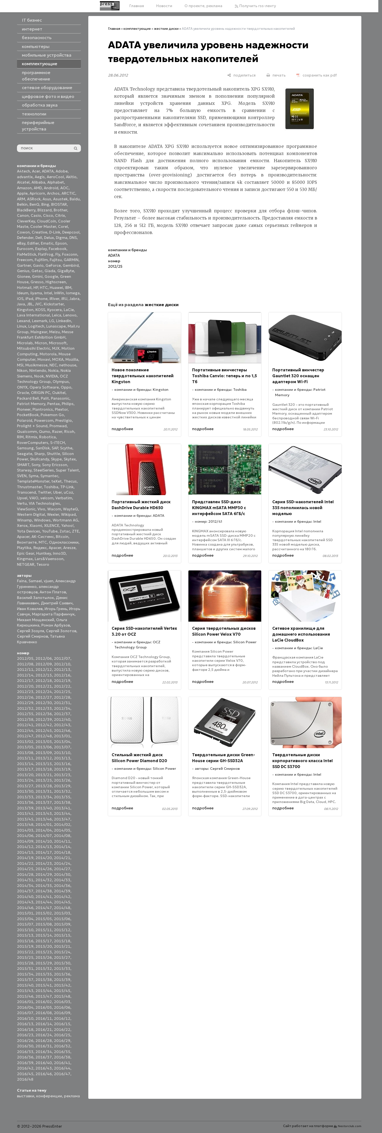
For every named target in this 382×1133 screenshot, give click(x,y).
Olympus (61, 381)
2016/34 (43, 1051)
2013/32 (62, 791)
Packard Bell (28, 398)
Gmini (37, 276)
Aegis (40, 176)
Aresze (69, 547)
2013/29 (62, 786)
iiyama (36, 293)
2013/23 (62, 774)
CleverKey (26, 221)
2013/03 (43, 741)
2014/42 (62, 896)
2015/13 (25, 935)
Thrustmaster (29, 487)
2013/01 (62, 736)
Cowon (23, 232)
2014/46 (25, 907)
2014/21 (62, 857)
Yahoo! (67, 525)
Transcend (26, 492)
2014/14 (62, 846)
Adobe (62, 171)
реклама (72, 1096)
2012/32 (25, 708)
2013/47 (62, 819)
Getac (37, 270)
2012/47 (25, 736)
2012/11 (25, 669)
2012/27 (43, 697)
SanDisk (43, 448)
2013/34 (43, 797)
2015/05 (43, 918)
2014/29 (43, 874)
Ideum (22, 293)
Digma (61, 237)
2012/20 (25, 686)
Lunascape (56, 326)
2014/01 (43, 824)
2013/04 (62, 741)
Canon (23, 215)
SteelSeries (43, 470)
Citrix (60, 215)
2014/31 (25, 880)
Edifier (33, 243)
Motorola (48, 354)
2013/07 (62, 747)
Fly (57, 254)
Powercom (43, 420)
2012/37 (62, 713)
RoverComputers (32, 442)
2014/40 (25, 896)
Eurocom (25, 248)
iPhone (41, 298)
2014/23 (43, 863)
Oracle (23, 392)
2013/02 (25, 741)
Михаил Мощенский (35, 619)
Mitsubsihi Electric (33, 348)
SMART (23, 464)
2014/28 (25, 874)
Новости (164, 5)
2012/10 (62, 664)
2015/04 (25, 918)
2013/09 (43, 752)
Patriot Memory (31, 403)
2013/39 (25, 808)
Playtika (24, 547)
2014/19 (25, 857)
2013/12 (43, 758)
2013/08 (25, 752)
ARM (21, 199)
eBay (21, 243)
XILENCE (51, 525)
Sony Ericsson (54, 464)
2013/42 (25, 813)
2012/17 (25, 680)
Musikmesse (36, 365)
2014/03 (25, 830)
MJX (56, 348)
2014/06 (25, 835)
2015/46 (25, 996)
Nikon (22, 370)
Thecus (70, 481)
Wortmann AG (65, 520)
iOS (20, 298)
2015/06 (62, 918)
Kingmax (25, 558)
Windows (42, 520)
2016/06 (62, 1007)
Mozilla (71, 359)
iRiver (54, 298)
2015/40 (25, 985)
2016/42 (25, 1068)
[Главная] (110, 6)
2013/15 (43, 763)
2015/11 (43, 930)
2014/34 (25, 885)
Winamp (24, 520)
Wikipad (68, 514)
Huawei (56, 287)
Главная (136, 5)
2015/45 (62, 990)
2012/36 (43, 713)
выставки (25, 1096)
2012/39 (43, 719)
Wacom (54, 509)
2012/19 (62, 680)
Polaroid (24, 420)
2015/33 (62, 968)
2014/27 (62, 868)
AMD (38, 188)
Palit (45, 398)
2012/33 (43, 708)
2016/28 (43, 1040)
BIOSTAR (59, 204)
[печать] (275, 75)
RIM (20, 437)
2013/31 (43, 791)
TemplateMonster (33, 481)
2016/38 (62, 1057)
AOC (64, 188)
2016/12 (62, 1018)
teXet (56, 481)
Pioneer (24, 409)
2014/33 (62, 880)
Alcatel (23, 182)
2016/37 (43, 1057)
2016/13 (25, 1024)
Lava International (33, 315)
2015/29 (43, 963)
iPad (29, 298)
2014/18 (62, 852)
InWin (59, 293)
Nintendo (37, 370)
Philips (68, 403)
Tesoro (42, 564)
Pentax (53, 403)
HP (35, 287)
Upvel (22, 498)
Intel (48, 293)
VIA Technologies (44, 503)
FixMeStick (26, 254)
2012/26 (25, 697)
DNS (73, 237)
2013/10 (62, 752)
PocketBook (28, 414)
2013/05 (25, 747)
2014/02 (62, 824)
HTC (44, 287)
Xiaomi (36, 525)
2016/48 (25, 1079)
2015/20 (43, 946)
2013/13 (62, 758)
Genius (23, 270)
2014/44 (43, 902)
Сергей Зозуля (30, 631)
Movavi (43, 359)
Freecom (25, 259)
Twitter (44, 492)
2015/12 (62, 930)
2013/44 (62, 813)
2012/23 (25, 691)
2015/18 (62, 941)
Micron (41, 343)
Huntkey (43, 553)
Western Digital (31, 514)
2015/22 (25, 952)
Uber (57, 492)
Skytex (70, 459)
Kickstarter (54, 304)
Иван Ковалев (30, 608)
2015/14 (43, 935)
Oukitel (58, 392)
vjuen (48, 581)
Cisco (48, 215)
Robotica (47, 437)
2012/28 (62, 697)
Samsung (25, 448)
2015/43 (25, 990)
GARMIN (71, 259)
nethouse (67, 365)
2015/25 (25, 957)
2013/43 (43, 813)
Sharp (39, 453)
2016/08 (43, 1012)
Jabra (74, 298)
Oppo (66, 387)
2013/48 (25, 824)
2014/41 (43, 896)
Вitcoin (62, 536)
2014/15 (25, 852)
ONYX (22, 387)
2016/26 (25, 1040)
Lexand (23, 320)
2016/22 (62, 1029)
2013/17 (25, 769)
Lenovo (69, 315)
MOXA (57, 359)
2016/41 (62, 1062)
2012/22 (62, 686)
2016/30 (25, 1046)
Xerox (22, 525)
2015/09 (62, 924)
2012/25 (62, 691)
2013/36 (25, 802)
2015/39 (62, 979)
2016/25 (62, 1035)
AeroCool (55, 176)
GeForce (53, 265)
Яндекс (40, 547)
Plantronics (42, 409)
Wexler (53, 514)
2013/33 (25, 797)
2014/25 (25, 868)
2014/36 (62, 885)
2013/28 (43, 786)
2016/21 (43, 1029)
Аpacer (23, 536)
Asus (47, 199)
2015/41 (43, 985)
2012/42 (43, 725)
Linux (21, 326)
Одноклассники (63, 542)
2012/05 (25, 658)
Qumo (44, 431)
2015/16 (25, 941)
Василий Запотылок (35, 597)
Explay (41, 248)
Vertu (22, 503)
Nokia (53, 370)
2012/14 (25, 675)
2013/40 (43, 808)
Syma (33, 475)
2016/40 (43, 1062)
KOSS (40, 309)
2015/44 (43, 990)
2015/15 (62, 935)
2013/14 (25, 763)
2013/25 (43, 780)
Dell (38, 237)
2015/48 (62, 996)
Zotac (65, 531)
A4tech (23, 171)
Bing (45, 204)
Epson (61, 243)
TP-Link (67, 487)
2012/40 (62, 719)
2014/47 (43, 907)
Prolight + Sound (32, 426)
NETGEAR (25, 564)
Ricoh (69, 431)
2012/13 (62, 669)
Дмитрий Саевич (57, 603)
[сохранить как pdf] (316, 75)
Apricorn (37, 193)
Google (51, 276)
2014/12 (25, 846)
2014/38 (43, 891)
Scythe (66, 448)
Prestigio (63, 420)
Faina (22, 581)
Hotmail (24, 287)
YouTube (50, 531)
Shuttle (53, 453)
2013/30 (25, 791)
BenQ (34, 204)
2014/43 (25, 902)
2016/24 (43, 1035)
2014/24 (62, 863)
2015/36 (62, 974)
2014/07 (43, 835)
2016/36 (25, 1057)
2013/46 (43, 819)
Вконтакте (27, 542)
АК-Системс (42, 536)
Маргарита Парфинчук (53, 614)
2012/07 (62, 658)
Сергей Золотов (61, 631)
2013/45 (25, 819)
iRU (64, 298)
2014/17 (43, 852)
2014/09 (25, 841)
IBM (68, 287)
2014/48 (62, 907)
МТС (43, 542)
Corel (63, 226)
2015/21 (62, 946)
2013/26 (62, 780)
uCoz (68, 492)
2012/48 (43, 736)
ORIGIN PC (40, 392)
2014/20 (43, 857)
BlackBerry (26, 210)
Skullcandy (39, 459)
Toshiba (51, 487)
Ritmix (31, 437)
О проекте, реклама (203, 5)
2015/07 (25, 924)
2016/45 (25, 1073)
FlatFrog (45, 254)
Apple (22, 193)
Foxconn (69, 254)
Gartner (24, 265)
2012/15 (43, 675)
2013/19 (62, 769)
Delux (49, 237)
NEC (53, 365)
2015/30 (62, 963)
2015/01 (25, 913)
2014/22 (25, 863)
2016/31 (43, 1046)
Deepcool (70, 232)
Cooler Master (43, 226)
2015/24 (62, 952)
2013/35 (62, 797)
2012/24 (43, 691)
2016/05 (43, 1007)
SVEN (22, 475)
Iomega (73, 293)
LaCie (69, 309)
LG (51, 320)
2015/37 (25, 979)
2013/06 (43, 747)
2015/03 (62, 913)
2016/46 (43, 1073)
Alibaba (38, 182)
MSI (20, 365)
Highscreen (56, 282)
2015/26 (43, 957)
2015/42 (62, 985)
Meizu (54, 332)
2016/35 (62, 1051)
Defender (25, 237)
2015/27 (62, 957)
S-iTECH (57, 442)
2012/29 (25, 702)
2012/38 (25, 719)
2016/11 (43, 1018)
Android (51, 188)
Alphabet (55, 182)
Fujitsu (56, 259)
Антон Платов (53, 592)
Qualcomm (27, 431)
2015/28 (25, 963)
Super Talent (67, 470)
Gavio (38, 265)
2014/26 (43, 868)
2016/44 (62, 1068)
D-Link (54, 232)
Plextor (61, 409)
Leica (56, 315)
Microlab (25, 343)
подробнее (122, 428)
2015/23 (43, 952)
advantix (25, 176)
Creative (39, 232)
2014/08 (62, 835)
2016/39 (25, 1062)
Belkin (22, 204)
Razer (57, 431)
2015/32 (43, 968)
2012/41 (25, 725)
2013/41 (62, 808)
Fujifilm (41, 259)
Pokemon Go (52, 414)
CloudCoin (46, 221)
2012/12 (43, 669)
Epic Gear (25, 553)
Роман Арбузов (55, 625)
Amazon (24, 188)
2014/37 (25, 891)
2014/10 (43, 841)
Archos (53, 193)
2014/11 (62, 841)
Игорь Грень (56, 608)
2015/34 (25, 974)
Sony (35, 464)
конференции (49, 1096)
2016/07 (25, 1012)
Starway (24, 470)
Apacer (55, 547)
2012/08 (25, 664)
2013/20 (25, 774)
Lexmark (39, 320)
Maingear (39, 332)
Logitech (36, 326)
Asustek (60, 199)
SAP (55, 448)
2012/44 (25, 730)
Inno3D (59, 553)
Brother (60, 210)
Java (21, 304)
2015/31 (25, 968)
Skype (56, 459)
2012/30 (43, 702)
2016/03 (62, 1001)
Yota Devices (28, 531)
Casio (36, 215)
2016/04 (25, 1007)
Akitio (71, 176)
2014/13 (43, 846)
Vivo (41, 509)
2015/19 (25, 946)
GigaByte (65, 270)
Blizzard (44, 210)
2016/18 (25, 1029)
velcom (46, 498)
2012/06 (43, 658)
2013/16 (62, 763)
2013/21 (43, 774)
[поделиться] (241, 75)
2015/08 (43, 924)
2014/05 (62, 830)
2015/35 (43, 974)
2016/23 (25, 1035)
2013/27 (25, 786)
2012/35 (25, 713)
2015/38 (43, 979)
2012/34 (62, 708)
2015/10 (25, 930)
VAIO (33, 498)
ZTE (75, 531)
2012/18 (43, 680)
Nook (39, 376)
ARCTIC (68, 193)
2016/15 (62, 1024)
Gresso (37, 282)
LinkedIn (63, 320)
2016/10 (25, 1018)
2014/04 (43, 830)
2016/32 (62, 1046)
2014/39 (62, 891)
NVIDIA (52, 376)
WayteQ (70, 509)
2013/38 (62, 802)
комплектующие (137, 29)
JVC (38, 304)
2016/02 (43, 1001)
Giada (50, 270)
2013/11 (25, 758)
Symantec (49, 475)
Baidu (75, 199)
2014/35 (43, 885)
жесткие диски (166, 29)
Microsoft (58, 343)
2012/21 (43, 686)
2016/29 (62, 1040)
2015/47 (43, 996)
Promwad (58, 426)
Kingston (25, 309)
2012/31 (62, 702)
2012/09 (43, 664)
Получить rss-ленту (255, 5)
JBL (30, 304)
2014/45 (62, 902)
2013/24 (25, 780)
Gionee (23, 276)
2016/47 (62, 1073)
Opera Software (44, 387)
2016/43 (43, 1068)
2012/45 (43, 730)
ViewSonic (26, 509)
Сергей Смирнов (32, 636)
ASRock (34, 199)
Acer (36, 171)
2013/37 (43, 802)
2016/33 (25, 1051)
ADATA (48, 171)
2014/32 (43, 880)
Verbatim (63, 498)
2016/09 (62, 1012)
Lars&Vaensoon (49, 558)
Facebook (57, 248)
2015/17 (43, 941)
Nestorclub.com (349, 1126)
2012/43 (62, 725)
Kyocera (54, 309)
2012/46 (62, 730)
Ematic (47, 243)
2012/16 (62, 675)
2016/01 (25, 1001)
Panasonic (60, 398)
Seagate (24, 453)
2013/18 (43, 769)
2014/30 (62, 874)
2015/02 (43, 913)
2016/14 (43, 1024)
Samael (35, 581)
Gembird (71, 265)
